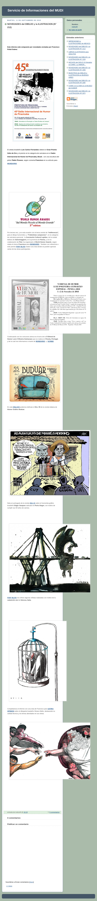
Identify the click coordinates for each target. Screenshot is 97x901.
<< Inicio (9, 886)
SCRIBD (51, 341)
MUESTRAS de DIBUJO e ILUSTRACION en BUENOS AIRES (79, 75)
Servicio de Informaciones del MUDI (35, 10)
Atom (31, 882)
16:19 (26, 812)
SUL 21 (32, 503)
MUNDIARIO (12, 164)
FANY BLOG (20, 247)
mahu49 (75, 27)
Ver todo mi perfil (75, 30)
